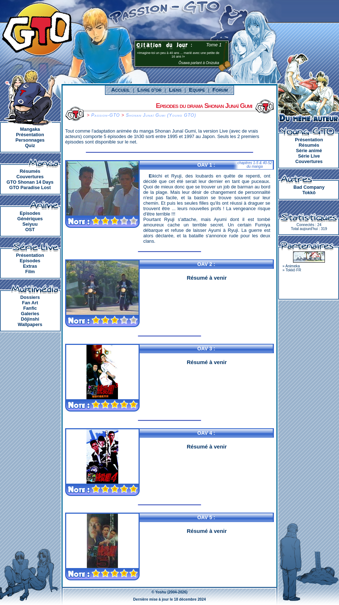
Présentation (30, 134)
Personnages (30, 140)
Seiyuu (30, 224)
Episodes (30, 213)
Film (30, 271)
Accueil (120, 90)
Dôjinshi (30, 319)
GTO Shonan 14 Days (30, 182)
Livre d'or (149, 90)
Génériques (30, 218)
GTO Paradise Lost (30, 187)
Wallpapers (30, 324)
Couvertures (29, 176)
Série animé (309, 150)
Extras (30, 266)
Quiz (30, 145)
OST (30, 229)
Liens (175, 90)
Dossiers (30, 297)
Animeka (292, 266)
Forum (220, 90)
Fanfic (30, 308)
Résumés (30, 171)
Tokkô (309, 192)
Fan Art (30, 302)
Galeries (30, 313)
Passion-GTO (105, 115)
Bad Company (309, 187)
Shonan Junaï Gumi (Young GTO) (161, 115)
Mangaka (30, 129)
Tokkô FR (293, 270)
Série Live (309, 156)
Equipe (197, 90)
